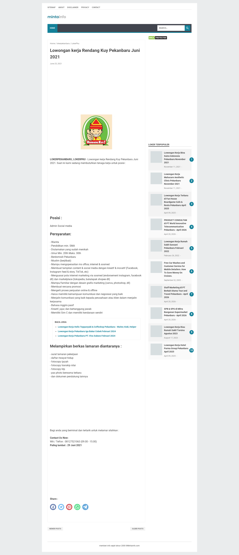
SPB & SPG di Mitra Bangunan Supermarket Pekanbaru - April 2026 (175, 312)
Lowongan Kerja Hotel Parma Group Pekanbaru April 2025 (176, 348)
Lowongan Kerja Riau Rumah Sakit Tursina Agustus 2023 (174, 330)
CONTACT (96, 7)
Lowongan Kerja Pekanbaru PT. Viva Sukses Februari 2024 (86, 336)
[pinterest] (69, 507)
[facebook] (53, 507)
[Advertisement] (96, 90)
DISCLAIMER (72, 7)
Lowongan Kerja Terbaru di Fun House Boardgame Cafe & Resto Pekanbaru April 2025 (176, 202)
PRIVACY (85, 7)
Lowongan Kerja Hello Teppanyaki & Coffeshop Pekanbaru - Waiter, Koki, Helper (97, 327)
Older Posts (137, 529)
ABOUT (61, 7)
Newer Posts (55, 529)
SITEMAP (51, 7)
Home (52, 28)
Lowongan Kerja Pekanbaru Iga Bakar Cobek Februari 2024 (87, 331)
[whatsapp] (77, 507)
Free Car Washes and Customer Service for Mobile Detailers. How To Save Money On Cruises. (175, 269)
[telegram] (85, 507)
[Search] (171, 28)
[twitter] (61, 507)
